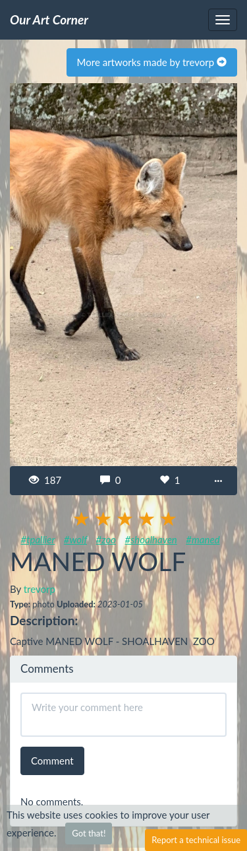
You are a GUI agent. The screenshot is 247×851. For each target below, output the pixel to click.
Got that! (88, 833)
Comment (52, 760)
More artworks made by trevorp (152, 62)
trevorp (39, 589)
